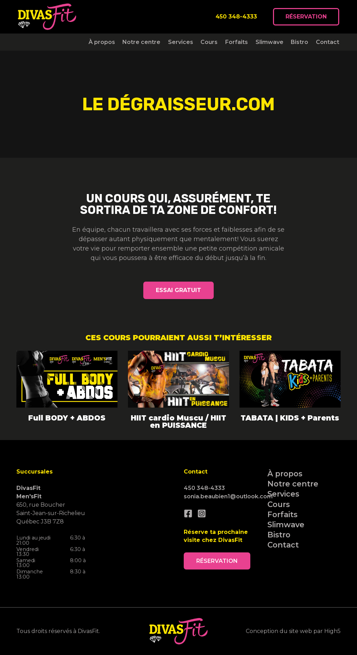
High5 (332, 631)
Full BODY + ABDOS (66, 418)
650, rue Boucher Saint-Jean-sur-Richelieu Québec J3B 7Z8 (50, 505)
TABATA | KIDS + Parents (290, 418)
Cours (209, 42)
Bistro (299, 42)
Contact (327, 42)
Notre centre (141, 42)
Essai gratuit (178, 290)
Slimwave (269, 42)
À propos (102, 42)
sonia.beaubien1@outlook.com (228, 496)
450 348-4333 (236, 16)
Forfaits (236, 42)
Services (180, 42)
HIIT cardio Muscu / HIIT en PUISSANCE (178, 422)
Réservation (306, 16)
